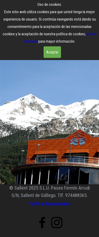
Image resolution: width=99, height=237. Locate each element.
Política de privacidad (49, 204)
